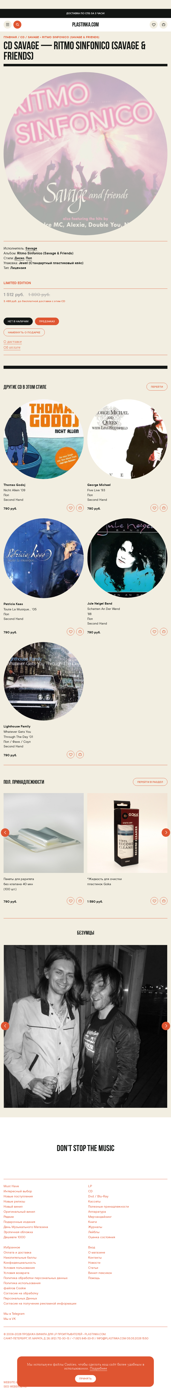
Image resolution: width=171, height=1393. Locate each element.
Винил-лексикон (100, 1273)
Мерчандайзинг (100, 1217)
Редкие (9, 1217)
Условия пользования (19, 1268)
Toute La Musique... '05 (20, 609)
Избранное (12, 1247)
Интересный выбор (18, 1191)
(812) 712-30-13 (60, 1338)
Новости (94, 1263)
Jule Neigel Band (99, 604)
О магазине (96, 1252)
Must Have (11, 1186)
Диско (19, 258)
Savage (31, 248)
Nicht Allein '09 (14, 490)
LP (90, 1186)
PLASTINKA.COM (95, 1334)
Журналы (95, 1227)
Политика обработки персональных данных (35, 1278)
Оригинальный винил (19, 1212)
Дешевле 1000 (14, 1237)
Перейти (157, 387)
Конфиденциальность (20, 1263)
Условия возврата (16, 1273)
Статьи (93, 1268)
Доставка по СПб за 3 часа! (85, 13)
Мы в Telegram (14, 1314)
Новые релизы (14, 1201)
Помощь (94, 1278)
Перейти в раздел (150, 782)
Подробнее (98, 1368)
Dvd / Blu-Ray (98, 1196)
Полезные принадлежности (108, 1206)
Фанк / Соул (21, 742)
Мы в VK (10, 1319)
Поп (29, 258)
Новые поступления (18, 1196)
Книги (92, 1222)
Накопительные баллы (20, 1257)
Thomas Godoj (14, 485)
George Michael (99, 485)
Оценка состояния (101, 1237)
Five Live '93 (96, 490)
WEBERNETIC (18, 1386)
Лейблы (94, 1232)
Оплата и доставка (17, 1252)
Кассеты (94, 1201)
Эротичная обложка (18, 1232)
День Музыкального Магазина (26, 1227)
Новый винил (13, 1206)
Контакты (95, 1257)
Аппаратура (97, 1212)
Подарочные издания (19, 1222)
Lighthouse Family (17, 727)
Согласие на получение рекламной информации (40, 1303)
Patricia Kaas (13, 604)
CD (90, 1191)
